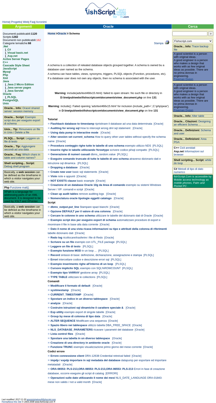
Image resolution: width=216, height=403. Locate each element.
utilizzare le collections (81, 277)
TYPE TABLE (59, 277)
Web (25, 21)
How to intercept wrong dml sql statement (105, 128)
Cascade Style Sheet (16, 65)
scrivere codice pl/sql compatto (128, 149)
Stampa (158, 43)
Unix (6, 103)
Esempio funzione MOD (66, 250)
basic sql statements (84, 171)
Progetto (16, 21)
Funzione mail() (19, 187)
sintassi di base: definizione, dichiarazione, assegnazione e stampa (101, 255)
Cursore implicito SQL (65, 268)
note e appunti (66, 176)
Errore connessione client (67, 355)
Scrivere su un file (62, 242)
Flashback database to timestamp (72, 123)
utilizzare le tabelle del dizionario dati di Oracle (124, 215)
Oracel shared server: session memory (22, 109)
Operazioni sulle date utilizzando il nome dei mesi (83, 377)
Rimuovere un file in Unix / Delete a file (22, 131)
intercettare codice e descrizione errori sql (84, 259)
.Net (5, 46)
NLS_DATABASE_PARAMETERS (72, 329)
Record (55, 255)
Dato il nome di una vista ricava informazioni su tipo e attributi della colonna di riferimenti (109, 228)
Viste (54, 176)
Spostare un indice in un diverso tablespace (79, 298)
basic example (85, 180)
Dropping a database (64, 167)
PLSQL (11, 97)
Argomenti (23, 26)
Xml (5, 78)
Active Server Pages (16, 59)
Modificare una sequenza (91, 320)
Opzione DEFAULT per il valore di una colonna (81, 211)
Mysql (7, 71)
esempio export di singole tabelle (84, 312)
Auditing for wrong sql (65, 128)
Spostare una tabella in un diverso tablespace (80, 338)
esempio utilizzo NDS (138, 145)
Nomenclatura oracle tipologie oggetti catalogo (81, 198)
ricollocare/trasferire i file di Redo (83, 237)
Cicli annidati (187, 147)
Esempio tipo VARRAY (65, 272)
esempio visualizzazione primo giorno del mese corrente (108, 347)
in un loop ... (89, 250)
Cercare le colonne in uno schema (73, 215)
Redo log (56, 237)
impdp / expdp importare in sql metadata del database (85, 360)
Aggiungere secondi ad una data (19, 148)
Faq (32, 21)
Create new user (61, 171)
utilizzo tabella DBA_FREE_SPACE (109, 325)
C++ (5, 62)
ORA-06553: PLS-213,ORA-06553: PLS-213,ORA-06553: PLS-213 (92, 368)
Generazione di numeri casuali (70, 154)
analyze (56, 303)
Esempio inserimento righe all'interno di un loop (82, 263)
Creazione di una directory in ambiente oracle (80, 342)
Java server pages (19, 87)
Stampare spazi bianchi (94, 206)
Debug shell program (17, 166)
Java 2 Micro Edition (20, 84)
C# (9, 49)
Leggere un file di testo (66, 246)
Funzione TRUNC (62, 347)
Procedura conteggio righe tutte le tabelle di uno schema (87, 145)
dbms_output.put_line (65, 206)
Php (5, 74)
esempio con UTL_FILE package (95, 242)
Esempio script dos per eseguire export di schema (22, 120)
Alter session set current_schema (72, 136)
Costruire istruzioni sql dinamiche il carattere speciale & (87, 307)
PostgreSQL (11, 100)
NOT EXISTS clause (63, 180)
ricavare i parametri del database (113, 329)
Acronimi (41, 21)
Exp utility (57, 312)
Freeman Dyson (183, 79)
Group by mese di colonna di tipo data (75, 316)
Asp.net (12, 55)
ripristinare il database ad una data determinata (123, 123)
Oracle (7, 93)
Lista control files (62, 333)
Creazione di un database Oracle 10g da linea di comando (88, 185)
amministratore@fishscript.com (41, 399)
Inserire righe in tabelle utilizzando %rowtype (80, 149)
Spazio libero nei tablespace (69, 325)
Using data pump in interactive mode (75, 132)
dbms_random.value (103, 154)
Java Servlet (15, 90)
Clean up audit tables (64, 193)
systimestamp (60, 290)
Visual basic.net (17, 52)
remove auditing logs (92, 193)
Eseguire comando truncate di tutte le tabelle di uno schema (90, 158)
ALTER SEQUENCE (63, 320)
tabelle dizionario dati (60, 233)
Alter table (198, 115)
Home (6, 21)
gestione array (89, 272)
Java (6, 81)
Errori (54, 259)
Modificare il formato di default (70, 285)
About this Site (15, 402)
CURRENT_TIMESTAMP (66, 294)
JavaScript (10, 68)
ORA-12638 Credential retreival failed (107, 355)
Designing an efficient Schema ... (192, 123)
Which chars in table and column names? (22, 156)
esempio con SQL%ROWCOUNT (100, 268)
